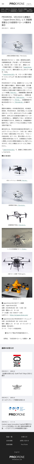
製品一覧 (9, 437)
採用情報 (9, 444)
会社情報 (9, 440)
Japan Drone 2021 (8, 74)
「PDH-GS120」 (20, 97)
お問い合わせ (24, 440)
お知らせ (24, 437)
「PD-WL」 (17, 100)
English (29, 3)
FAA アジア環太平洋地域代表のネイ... (17, 333)
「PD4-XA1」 (13, 92)
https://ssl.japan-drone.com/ (19, 315)
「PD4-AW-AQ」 (19, 102)
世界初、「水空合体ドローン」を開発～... (17, 338)
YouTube (24, 444)
